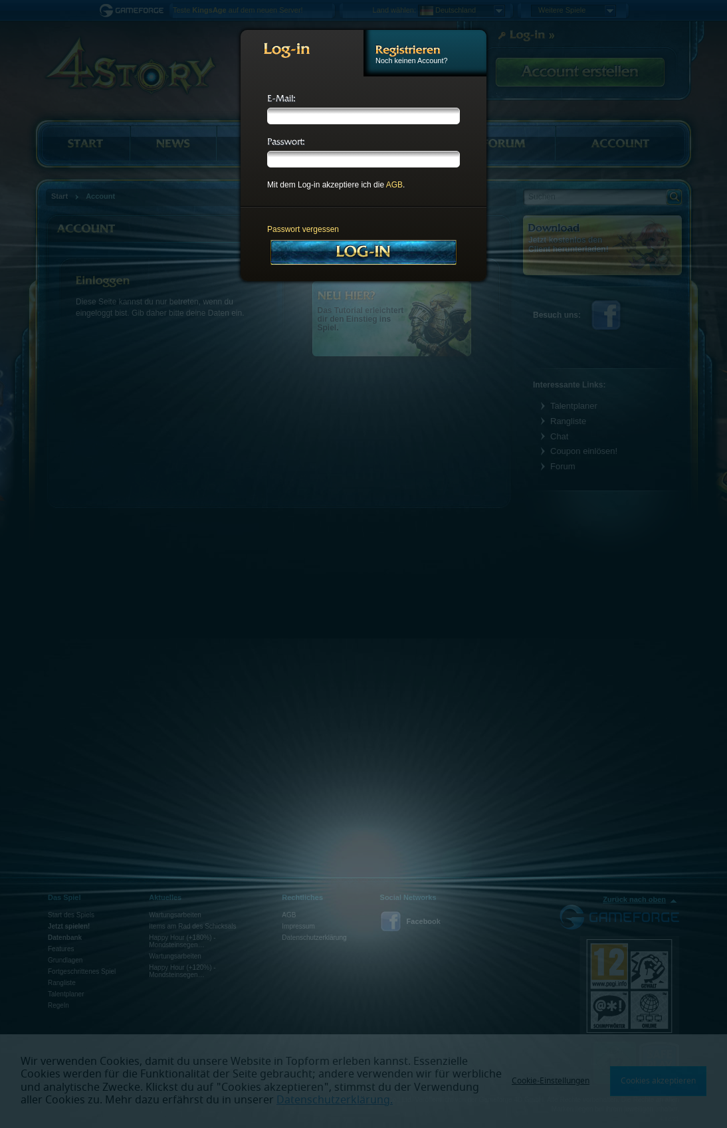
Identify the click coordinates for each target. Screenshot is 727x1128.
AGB (394, 184)
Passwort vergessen (303, 229)
